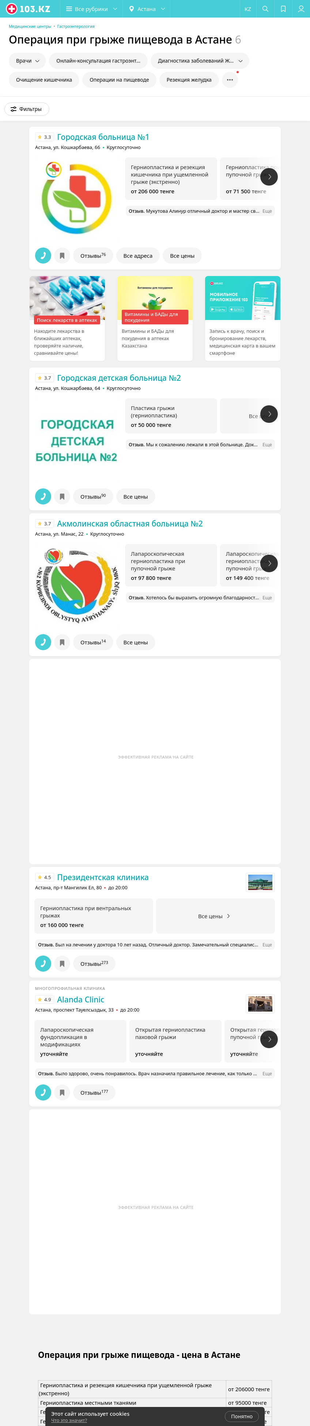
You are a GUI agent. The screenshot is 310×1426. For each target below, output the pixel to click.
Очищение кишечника (44, 79)
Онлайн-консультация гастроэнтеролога (102, 60)
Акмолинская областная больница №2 (130, 523)
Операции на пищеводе (119, 79)
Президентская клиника (103, 877)
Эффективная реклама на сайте (156, 757)
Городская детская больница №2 (119, 377)
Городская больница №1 (103, 137)
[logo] (28, 9)
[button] (91, 8)
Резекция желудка (189, 79)
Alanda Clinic (80, 999)
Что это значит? (69, 1420)
